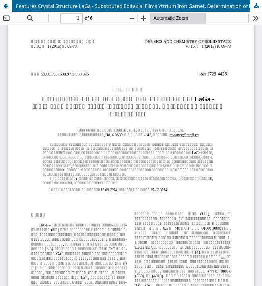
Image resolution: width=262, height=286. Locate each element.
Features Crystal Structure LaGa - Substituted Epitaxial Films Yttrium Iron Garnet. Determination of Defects (139, 6)
